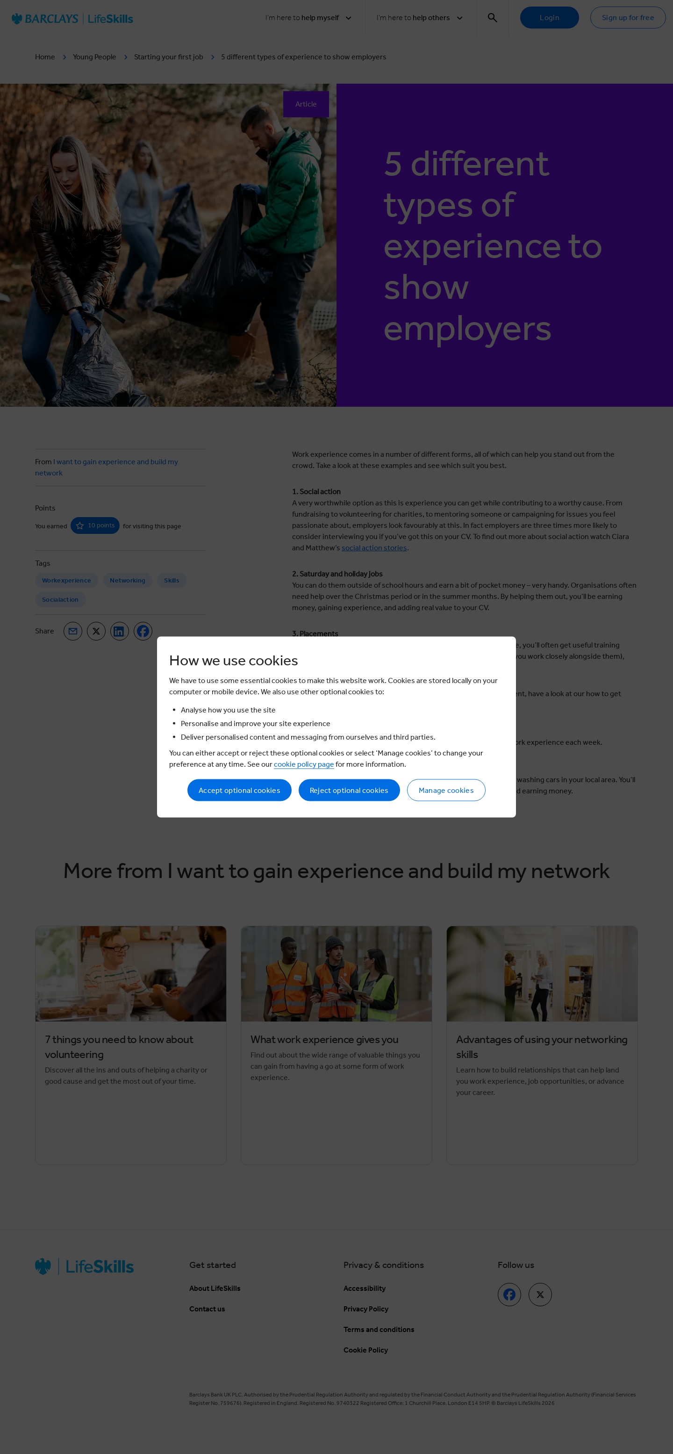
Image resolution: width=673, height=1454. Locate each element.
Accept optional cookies (239, 790)
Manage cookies (446, 790)
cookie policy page (304, 764)
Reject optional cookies (349, 790)
